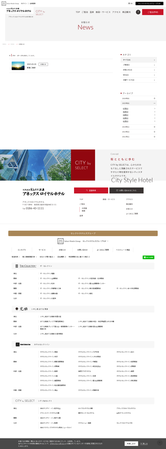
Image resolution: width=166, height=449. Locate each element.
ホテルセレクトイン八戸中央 (88, 352)
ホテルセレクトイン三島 (49, 376)
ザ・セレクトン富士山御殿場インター (91, 283)
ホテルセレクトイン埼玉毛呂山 (89, 366)
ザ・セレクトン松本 (47, 283)
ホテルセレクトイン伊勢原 (126, 366)
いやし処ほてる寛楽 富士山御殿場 (90, 326)
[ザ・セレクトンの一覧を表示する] (83, 266)
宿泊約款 (15, 257)
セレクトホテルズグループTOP (149, 3)
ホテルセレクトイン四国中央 (88, 390)
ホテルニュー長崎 (84, 423)
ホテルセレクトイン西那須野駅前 (52, 361)
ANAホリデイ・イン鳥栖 (48, 423)
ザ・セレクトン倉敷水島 (49, 293)
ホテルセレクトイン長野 (125, 371)
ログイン (24, 3)
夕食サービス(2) (128, 80)
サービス (42, 250)
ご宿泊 (85, 12)
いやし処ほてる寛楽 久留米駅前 (51, 334)
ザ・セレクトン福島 (47, 273)
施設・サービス (103, 12)
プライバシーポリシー (58, 443)
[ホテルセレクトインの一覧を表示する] (83, 344)
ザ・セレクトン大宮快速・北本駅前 (91, 278)
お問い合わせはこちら (126, 190)
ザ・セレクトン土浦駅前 (49, 278)
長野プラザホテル (84, 371)
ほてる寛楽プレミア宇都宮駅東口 (52, 321)
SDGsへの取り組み (46, 257)
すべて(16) (126, 60)
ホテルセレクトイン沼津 (87, 376)
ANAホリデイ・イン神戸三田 (50, 418)
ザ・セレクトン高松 (85, 293)
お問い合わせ (82, 250)
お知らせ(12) (127, 70)
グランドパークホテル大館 (49, 413)
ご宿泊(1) (126, 65)
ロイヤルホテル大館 (85, 408)
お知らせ (129, 209)
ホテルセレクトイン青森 (49, 352)
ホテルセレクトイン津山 (49, 390)
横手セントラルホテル (86, 413)
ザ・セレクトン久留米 (48, 298)
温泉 (92, 12)
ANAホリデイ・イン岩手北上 (50, 408)
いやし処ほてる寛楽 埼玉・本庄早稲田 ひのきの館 (96, 321)
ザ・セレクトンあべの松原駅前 (128, 288)
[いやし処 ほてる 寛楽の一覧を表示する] (83, 309)
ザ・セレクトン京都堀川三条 (50, 288)
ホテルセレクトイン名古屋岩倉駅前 (53, 385)
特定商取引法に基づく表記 (78, 257)
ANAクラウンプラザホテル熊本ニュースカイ (56, 427)
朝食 (83, 211)
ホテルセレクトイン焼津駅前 (127, 376)
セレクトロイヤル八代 (124, 423)
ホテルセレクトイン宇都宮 (87, 361)
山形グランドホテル (124, 413)
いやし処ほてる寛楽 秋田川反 (50, 316)
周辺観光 (126, 12)
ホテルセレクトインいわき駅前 (89, 356)
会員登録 (32, 3)
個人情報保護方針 (28, 257)
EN (132, 3)
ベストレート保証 (123, 250)
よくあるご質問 (132, 213)
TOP (78, 12)
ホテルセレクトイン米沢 (49, 356)
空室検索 (91, 190)
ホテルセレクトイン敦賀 (49, 371)
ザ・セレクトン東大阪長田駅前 (89, 288)
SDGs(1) (126, 75)
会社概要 (60, 257)
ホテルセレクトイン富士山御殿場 (90, 380)
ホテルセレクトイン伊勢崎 (49, 366)
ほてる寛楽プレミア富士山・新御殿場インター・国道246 (57, 327)
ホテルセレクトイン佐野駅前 (127, 361)
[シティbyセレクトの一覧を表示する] (83, 401)
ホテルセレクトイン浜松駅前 (127, 380)
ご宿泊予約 (152, 12)
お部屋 (84, 208)
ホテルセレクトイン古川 (125, 352)
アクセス (116, 12)
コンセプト (22, 250)
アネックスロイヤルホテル (126, 408)
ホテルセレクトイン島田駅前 (50, 380)
